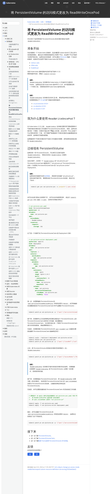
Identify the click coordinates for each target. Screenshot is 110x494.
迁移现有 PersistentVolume (98, 37)
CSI (54, 98)
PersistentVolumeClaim (47, 438)
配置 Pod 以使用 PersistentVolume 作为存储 (53, 441)
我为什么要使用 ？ (97, 33)
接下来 (92, 40)
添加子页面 (95, 23)
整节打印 (95, 27)
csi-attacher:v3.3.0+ (39, 106)
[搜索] (10, 23)
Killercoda (34, 65)
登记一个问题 (96, 25)
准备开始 (93, 30)
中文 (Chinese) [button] (100, 3)
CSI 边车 (43, 100)
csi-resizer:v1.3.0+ (39, 109)
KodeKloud (34, 68)
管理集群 (48, 22)
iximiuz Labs (35, 63)
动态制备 (47, 176)
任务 (42, 22)
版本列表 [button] (86, 3)
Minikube (63, 57)
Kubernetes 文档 (33, 22)
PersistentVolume (45, 436)
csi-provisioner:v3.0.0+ (40, 104)
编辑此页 (95, 21)
